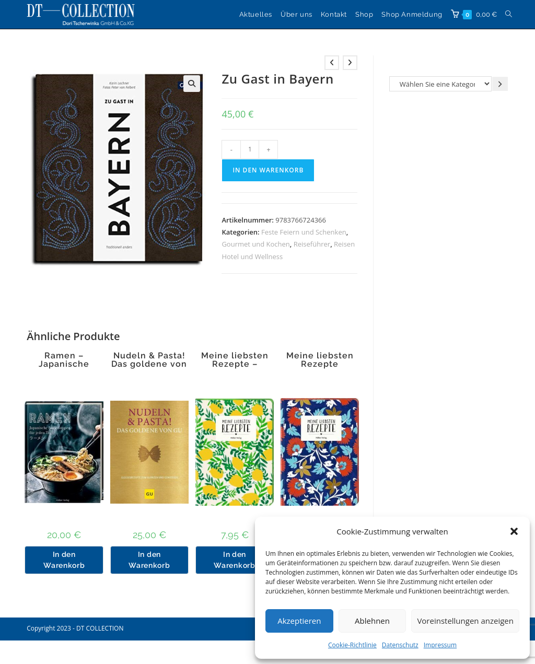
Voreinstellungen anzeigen (465, 620)
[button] (514, 531)
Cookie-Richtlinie (352, 644)
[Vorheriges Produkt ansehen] (331, 62)
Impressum (440, 644)
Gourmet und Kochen (255, 244)
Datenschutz (400, 644)
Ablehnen (372, 620)
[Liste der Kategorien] (440, 83)
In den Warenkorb (268, 170)
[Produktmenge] (249, 149)
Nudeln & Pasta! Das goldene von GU (149, 364)
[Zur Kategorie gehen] (500, 83)
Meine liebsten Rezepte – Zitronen (235, 364)
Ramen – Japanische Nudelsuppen (64, 364)
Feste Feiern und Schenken (303, 232)
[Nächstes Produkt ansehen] (350, 62)
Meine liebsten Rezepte (320, 360)
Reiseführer (312, 244)
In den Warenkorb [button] (64, 559)
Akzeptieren (299, 620)
